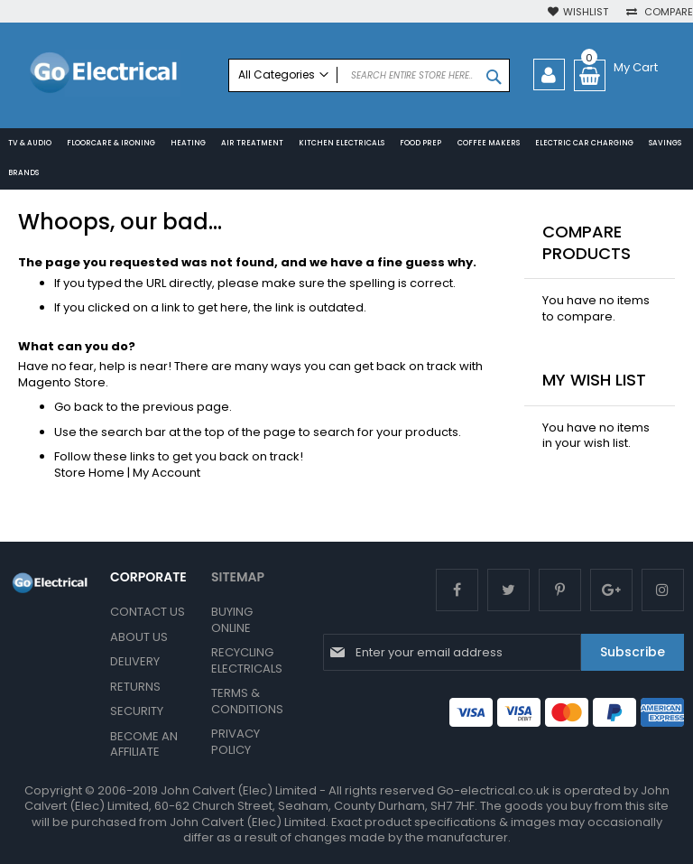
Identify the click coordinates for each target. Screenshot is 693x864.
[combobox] (369, 75)
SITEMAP (237, 577)
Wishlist (585, 12)
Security (136, 711)
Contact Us (147, 611)
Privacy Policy (235, 741)
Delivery (135, 661)
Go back (79, 409)
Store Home (89, 474)
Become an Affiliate (144, 744)
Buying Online (232, 619)
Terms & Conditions (247, 701)
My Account (166, 474)
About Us (139, 637)
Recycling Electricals (246, 660)
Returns (135, 686)
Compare (667, 12)
